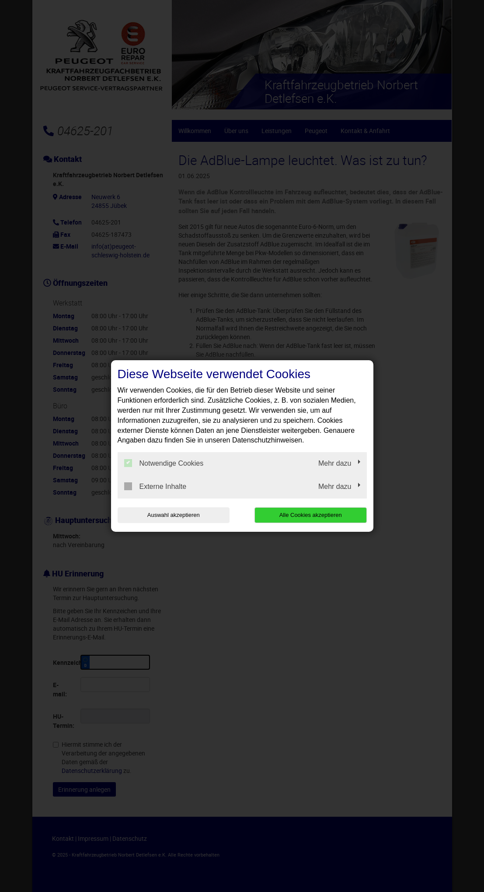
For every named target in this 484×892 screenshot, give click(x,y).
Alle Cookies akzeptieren (310, 515)
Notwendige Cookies (164, 463)
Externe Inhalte (155, 486)
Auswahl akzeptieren (173, 515)
